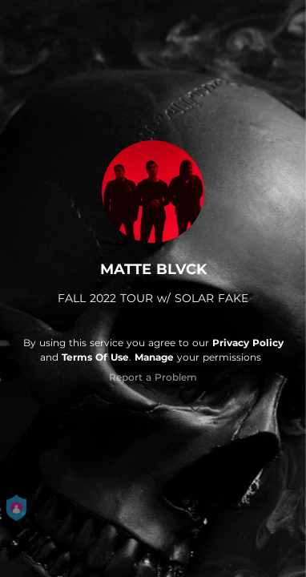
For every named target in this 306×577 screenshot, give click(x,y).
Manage (154, 357)
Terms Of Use (95, 357)
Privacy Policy (248, 343)
